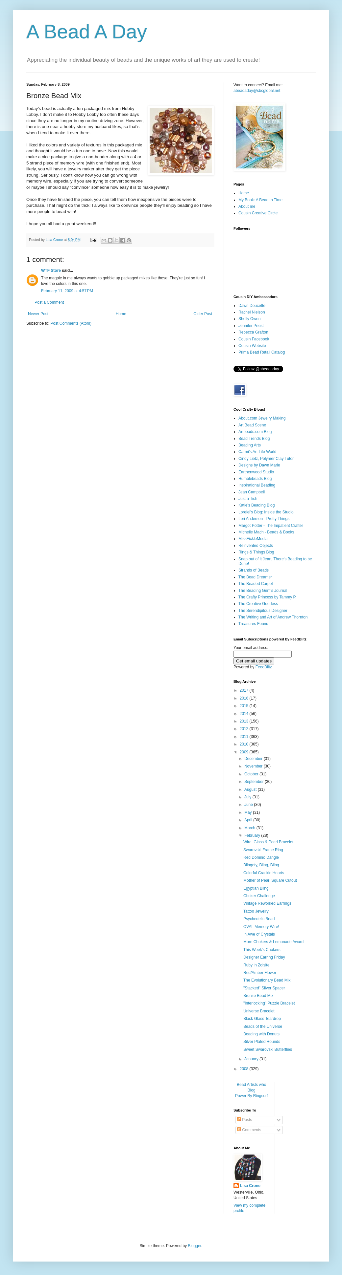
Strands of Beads (253, 570)
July (248, 797)
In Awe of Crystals (259, 934)
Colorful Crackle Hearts (263, 873)
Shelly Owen (249, 318)
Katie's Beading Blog (256, 505)
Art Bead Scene (252, 425)
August (251, 789)
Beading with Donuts (261, 1034)
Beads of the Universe (262, 1026)
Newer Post (38, 314)
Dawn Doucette (251, 305)
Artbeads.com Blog (255, 431)
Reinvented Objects (255, 545)
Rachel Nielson (251, 312)
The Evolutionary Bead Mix (266, 980)
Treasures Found (253, 623)
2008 (245, 1069)
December (254, 758)
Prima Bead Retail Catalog (261, 352)
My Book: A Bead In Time (260, 200)
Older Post (202, 314)
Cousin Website (252, 345)
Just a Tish (247, 498)
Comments (249, 1130)
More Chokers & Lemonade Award (273, 942)
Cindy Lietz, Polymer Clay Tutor (266, 458)
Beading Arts (249, 445)
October (251, 774)
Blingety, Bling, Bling (261, 865)
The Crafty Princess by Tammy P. (267, 597)
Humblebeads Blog (255, 478)
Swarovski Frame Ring (263, 850)
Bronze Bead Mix (258, 995)
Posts (244, 1119)
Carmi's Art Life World (257, 451)
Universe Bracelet (259, 1011)
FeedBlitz (264, 667)
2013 (245, 721)
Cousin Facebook (253, 339)
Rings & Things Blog (256, 552)
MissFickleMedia (253, 538)
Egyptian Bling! (256, 888)
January (251, 1059)
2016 (245, 698)
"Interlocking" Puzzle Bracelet (269, 1003)
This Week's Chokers (262, 949)
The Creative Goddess (258, 603)
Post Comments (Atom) (70, 323)
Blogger (194, 1245)
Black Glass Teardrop (262, 1018)
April (248, 820)
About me (246, 206)
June (249, 804)
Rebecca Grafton (253, 332)
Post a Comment (49, 302)
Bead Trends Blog (254, 438)
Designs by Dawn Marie (259, 465)
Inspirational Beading (256, 485)
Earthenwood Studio (256, 472)
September (254, 781)
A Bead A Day (86, 32)
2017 (245, 690)
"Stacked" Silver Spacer (264, 988)
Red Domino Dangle (261, 857)
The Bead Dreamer (255, 577)
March (250, 828)
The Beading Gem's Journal (262, 590)
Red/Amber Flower (259, 972)
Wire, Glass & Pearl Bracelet (268, 842)
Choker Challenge (259, 896)
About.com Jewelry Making (261, 418)
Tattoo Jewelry (256, 911)
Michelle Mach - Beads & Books (266, 532)
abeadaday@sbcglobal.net (256, 90)
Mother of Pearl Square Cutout (270, 880)
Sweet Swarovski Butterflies (267, 1049)
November (254, 766)
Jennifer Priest (251, 325)
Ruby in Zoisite (256, 965)
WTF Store (51, 270)
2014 (245, 713)
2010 (245, 744)
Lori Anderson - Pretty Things (263, 518)
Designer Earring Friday (264, 957)
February (252, 835)
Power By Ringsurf (251, 1095)
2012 (245, 728)
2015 (245, 705)
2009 (245, 752)
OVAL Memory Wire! (261, 926)
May (248, 812)
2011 (245, 736)
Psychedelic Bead (259, 919)
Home (121, 314)
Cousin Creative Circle (258, 213)
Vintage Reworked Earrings (267, 903)
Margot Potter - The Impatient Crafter (270, 525)
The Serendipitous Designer (262, 610)
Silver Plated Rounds (261, 1041)
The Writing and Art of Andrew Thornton (272, 617)
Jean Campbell (251, 492)
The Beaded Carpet (255, 583)
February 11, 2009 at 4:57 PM (67, 291)
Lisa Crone (250, 1185)
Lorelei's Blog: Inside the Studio (266, 512)
